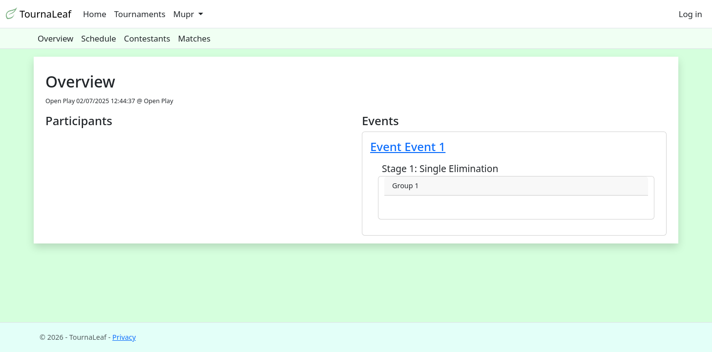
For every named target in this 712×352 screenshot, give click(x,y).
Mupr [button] (184, 14)
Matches (194, 38)
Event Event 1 (407, 146)
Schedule (98, 38)
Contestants (147, 38)
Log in (690, 14)
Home (94, 14)
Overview (55, 38)
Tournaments (140, 14)
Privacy (124, 337)
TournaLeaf (38, 14)
